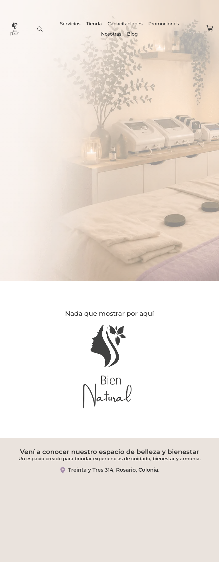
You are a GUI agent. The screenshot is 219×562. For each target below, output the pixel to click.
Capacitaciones (125, 24)
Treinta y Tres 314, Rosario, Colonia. (113, 470)
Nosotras (111, 34)
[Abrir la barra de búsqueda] (40, 29)
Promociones (163, 24)
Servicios (70, 24)
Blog (132, 34)
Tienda (94, 24)
